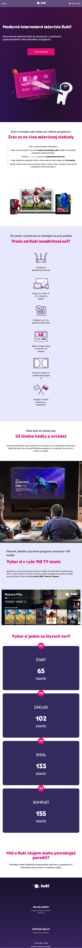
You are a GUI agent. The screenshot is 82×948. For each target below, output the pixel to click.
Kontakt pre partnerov (41, 933)
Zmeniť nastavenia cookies (41, 946)
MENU (3, 3)
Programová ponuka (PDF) (41, 910)
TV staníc (32, 156)
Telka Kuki (74, 3)
